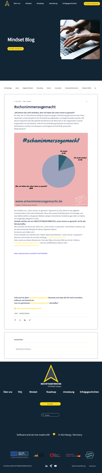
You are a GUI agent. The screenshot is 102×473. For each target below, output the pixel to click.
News (17, 88)
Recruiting (40, 88)
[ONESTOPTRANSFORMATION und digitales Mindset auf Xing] (51, 465)
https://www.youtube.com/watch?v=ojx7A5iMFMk (30, 253)
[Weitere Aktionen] (86, 101)
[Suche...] (50, 415)
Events (49, 88)
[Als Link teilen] (30, 320)
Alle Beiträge (8, 88)
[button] (17, 3)
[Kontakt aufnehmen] (92, 3)
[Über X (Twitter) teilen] (20, 320)
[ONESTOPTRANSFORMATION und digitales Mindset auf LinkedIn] (46, 465)
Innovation (58, 88)
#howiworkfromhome (71, 88)
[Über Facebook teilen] (15, 320)
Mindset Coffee (86, 88)
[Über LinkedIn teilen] (25, 320)
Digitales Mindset (28, 88)
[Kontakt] (50, 403)
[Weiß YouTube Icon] (55, 465)
